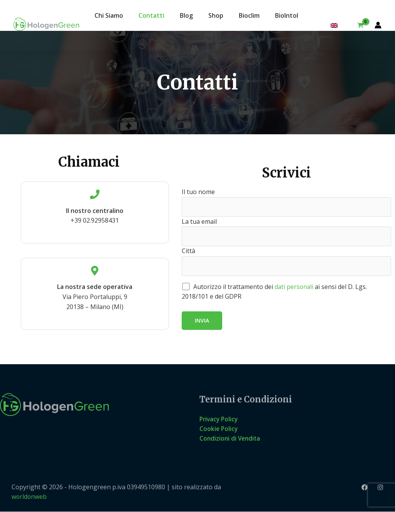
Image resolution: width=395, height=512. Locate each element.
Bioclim (249, 15)
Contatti (151, 15)
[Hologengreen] (46, 23)
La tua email (286, 231)
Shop (215, 15)
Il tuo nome (286, 201)
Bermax (106, 34)
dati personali (294, 287)
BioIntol (286, 15)
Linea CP (145, 34)
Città (286, 261)
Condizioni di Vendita (230, 438)
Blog (186, 15)
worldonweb (29, 497)
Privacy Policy (219, 419)
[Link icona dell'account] (378, 25)
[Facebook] (364, 488)
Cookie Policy (219, 429)
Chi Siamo (109, 15)
